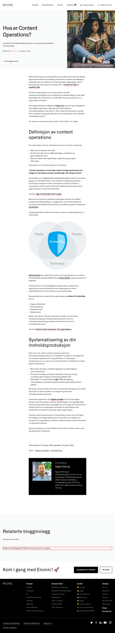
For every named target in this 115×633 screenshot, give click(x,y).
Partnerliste (106, 627)
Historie (105, 620)
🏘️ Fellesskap (82, 620)
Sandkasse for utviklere (86, 593)
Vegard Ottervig (15, 51)
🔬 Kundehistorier (83, 617)
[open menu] (104, 5)
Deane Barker (65, 278)
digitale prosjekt (57, 399)
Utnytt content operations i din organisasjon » (54, 329)
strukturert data (70, 85)
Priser (104, 631)
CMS (56, 379)
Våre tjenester (107, 624)
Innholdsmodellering (33, 620)
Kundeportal (56, 620)
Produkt (35, 5)
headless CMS (34, 87)
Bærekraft (106, 614)
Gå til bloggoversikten (10, 61)
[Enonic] (8, 5)
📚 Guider (80, 624)
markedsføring (56, 474)
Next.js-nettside (57, 624)
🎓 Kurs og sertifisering (85, 630)
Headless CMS (57, 627)
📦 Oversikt (81, 610)
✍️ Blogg (80, 614)
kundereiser (33, 207)
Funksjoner (30, 614)
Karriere (105, 617)
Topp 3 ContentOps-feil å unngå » (49, 194)
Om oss (104, 610)
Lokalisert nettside (58, 617)
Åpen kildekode (31, 630)
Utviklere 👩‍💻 (71, 5)
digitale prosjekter (42, 474)
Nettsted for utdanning (60, 610)
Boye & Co (60, 106)
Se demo (106, 593)
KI (27, 617)
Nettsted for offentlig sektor (61, 614)
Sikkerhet (29, 627)
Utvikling (29, 624)
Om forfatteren (61, 486)
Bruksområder (47, 5)
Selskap (105, 607)
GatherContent (34, 275)
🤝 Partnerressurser (84, 627)
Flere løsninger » (57, 630)
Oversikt (29, 610)
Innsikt (60, 5)
